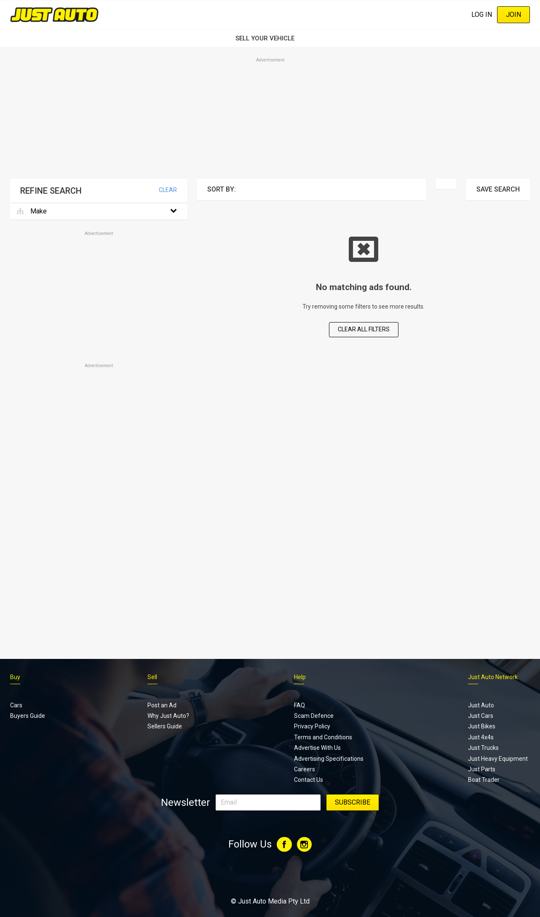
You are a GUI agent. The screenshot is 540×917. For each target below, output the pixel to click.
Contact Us (308, 779)
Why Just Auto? (168, 715)
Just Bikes (481, 726)
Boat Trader (484, 779)
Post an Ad (161, 705)
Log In (481, 15)
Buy (15, 677)
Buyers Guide (27, 715)
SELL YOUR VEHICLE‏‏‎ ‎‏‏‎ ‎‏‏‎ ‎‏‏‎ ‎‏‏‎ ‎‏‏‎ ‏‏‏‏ (270, 38)
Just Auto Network (493, 677)
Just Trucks (483, 747)
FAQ (299, 705)
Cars (16, 705)
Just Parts (481, 769)
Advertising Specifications (329, 758)
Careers (304, 769)
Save (498, 189)
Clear (168, 190)
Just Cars (480, 715)
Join (513, 15)
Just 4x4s (481, 737)
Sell (152, 677)
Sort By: (221, 189)
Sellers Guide (164, 726)
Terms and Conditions (323, 737)
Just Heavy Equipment (498, 758)
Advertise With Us (317, 747)
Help (300, 677)
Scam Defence (314, 715)
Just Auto (481, 705)
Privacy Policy (312, 726)
